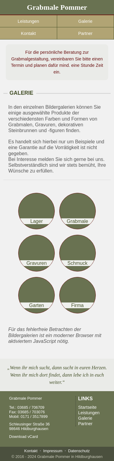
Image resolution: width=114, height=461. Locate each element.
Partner (85, 33)
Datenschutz (79, 451)
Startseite (87, 407)
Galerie (85, 21)
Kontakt (28, 33)
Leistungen (28, 21)
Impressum (52, 451)
